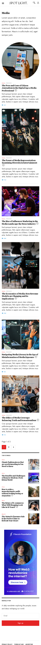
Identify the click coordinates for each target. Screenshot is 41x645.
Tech (3, 473)
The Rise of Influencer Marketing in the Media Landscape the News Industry (20, 222)
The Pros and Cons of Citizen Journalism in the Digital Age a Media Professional (19, 88)
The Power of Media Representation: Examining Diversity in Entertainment (19, 161)
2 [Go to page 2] (8, 447)
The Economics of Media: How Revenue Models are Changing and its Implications (20, 296)
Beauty (4, 514)
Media (3, 83)
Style (3, 460)
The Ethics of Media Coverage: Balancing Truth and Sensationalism (19, 419)
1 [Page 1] (3, 447)
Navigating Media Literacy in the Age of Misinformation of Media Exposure (20, 356)
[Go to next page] (13, 447)
